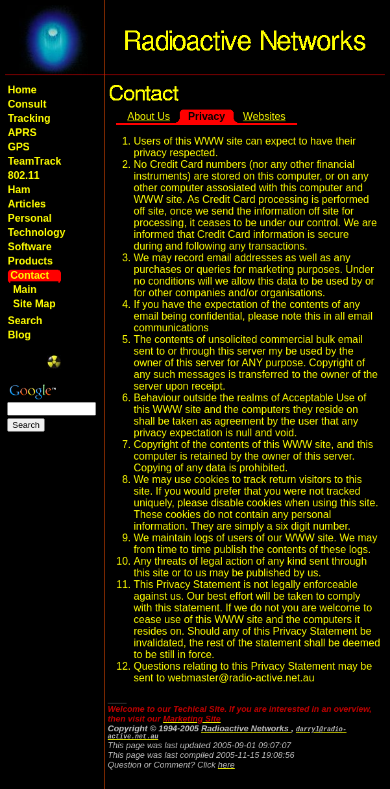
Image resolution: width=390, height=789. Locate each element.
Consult (27, 104)
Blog (19, 334)
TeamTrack (34, 161)
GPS (19, 146)
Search (25, 320)
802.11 (24, 175)
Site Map (34, 303)
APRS (22, 132)
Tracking (29, 118)
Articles (27, 203)
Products (30, 260)
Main (24, 289)
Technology (37, 232)
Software (30, 246)
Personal (30, 218)
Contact (29, 275)
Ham (19, 189)
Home (22, 89)
